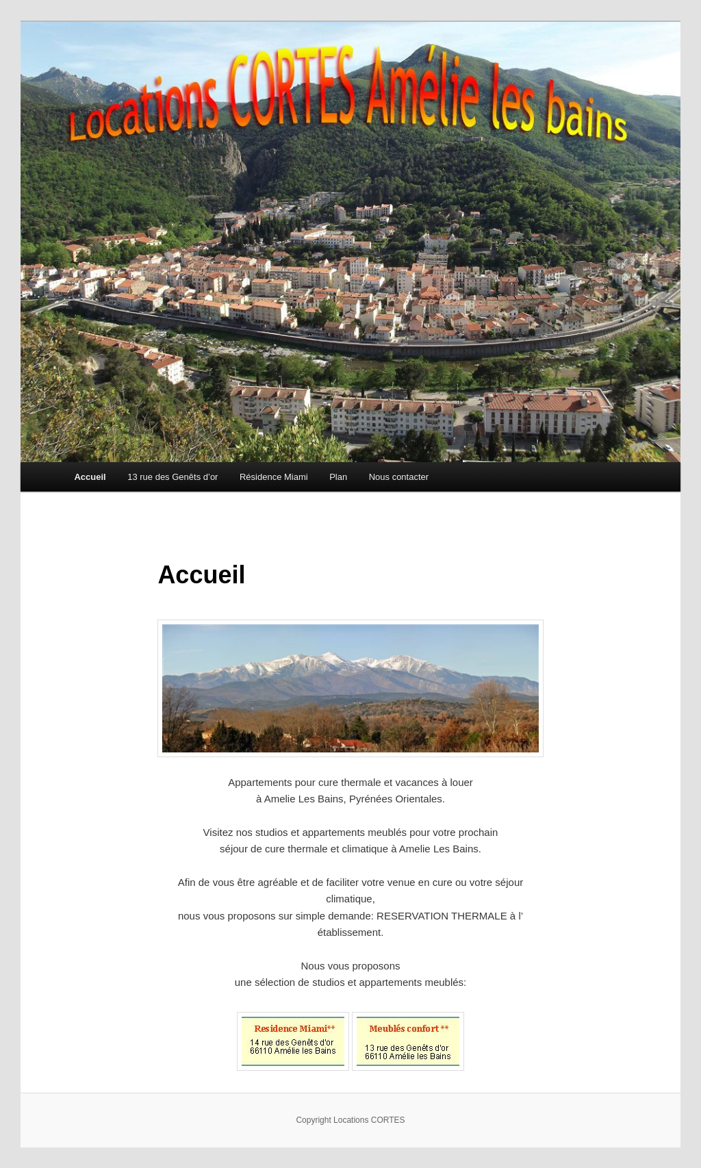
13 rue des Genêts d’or (172, 477)
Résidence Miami (274, 477)
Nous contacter (399, 477)
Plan (338, 477)
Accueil (89, 477)
